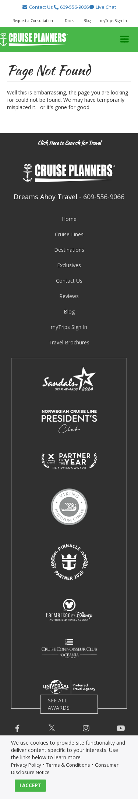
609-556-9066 (103, 196)
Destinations (69, 249)
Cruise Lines (69, 234)
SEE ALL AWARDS (59, 704)
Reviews (69, 296)
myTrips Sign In (69, 326)
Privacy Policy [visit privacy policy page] (26, 765)
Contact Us (69, 280)
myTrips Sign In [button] (113, 20)
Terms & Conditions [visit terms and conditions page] (68, 765)
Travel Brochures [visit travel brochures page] (69, 342)
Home (69, 218)
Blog (69, 311)
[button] (37, 7)
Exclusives (69, 265)
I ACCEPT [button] (30, 785)
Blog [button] (87, 20)
